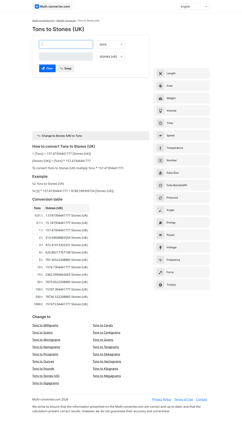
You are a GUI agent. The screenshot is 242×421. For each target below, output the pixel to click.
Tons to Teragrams (106, 347)
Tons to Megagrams (107, 376)
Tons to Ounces (43, 361)
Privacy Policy (161, 399)
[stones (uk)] (66, 56)
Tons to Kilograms (105, 369)
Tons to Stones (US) (45, 376)
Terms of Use (183, 399)
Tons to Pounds (43, 369)
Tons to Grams (103, 340)
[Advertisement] (90, 103)
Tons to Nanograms (46, 347)
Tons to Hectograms (107, 361)
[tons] (66, 44)
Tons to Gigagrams (45, 383)
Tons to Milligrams (45, 325)
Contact (201, 399)
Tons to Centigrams (106, 332)
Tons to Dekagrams (106, 354)
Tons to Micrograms (46, 340)
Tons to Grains (42, 332)
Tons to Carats (103, 325)
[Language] (194, 6)
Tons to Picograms (45, 354)
